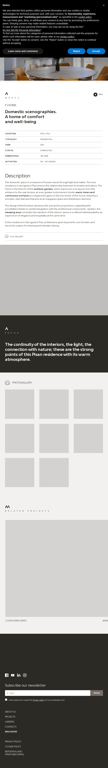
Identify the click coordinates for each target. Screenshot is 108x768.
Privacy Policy (13, 741)
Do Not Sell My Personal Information (21, 30)
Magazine (11, 731)
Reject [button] (76, 51)
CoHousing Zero (16, 620)
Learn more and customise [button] (23, 51)
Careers (9, 722)
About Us (10, 712)
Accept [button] (96, 51)
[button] (103, 5)
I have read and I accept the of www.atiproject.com (35, 700)
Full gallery (16, 236)
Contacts (11, 727)
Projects (10, 717)
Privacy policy (38, 700)
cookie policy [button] (84, 17)
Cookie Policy (13, 746)
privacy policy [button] (67, 36)
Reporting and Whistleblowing (14, 753)
